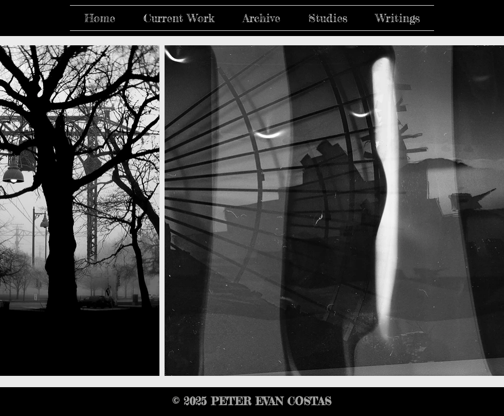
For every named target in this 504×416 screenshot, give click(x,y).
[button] (178, 18)
